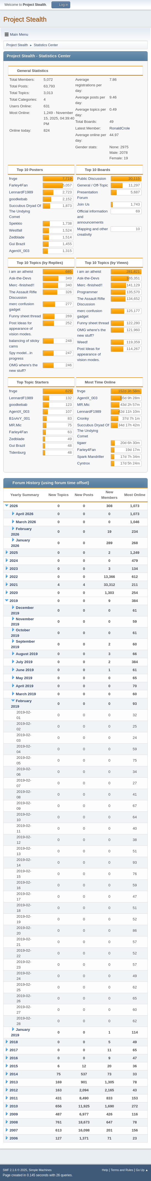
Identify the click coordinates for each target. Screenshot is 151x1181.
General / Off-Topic (92, 185)
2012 (14, 1090)
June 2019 (24, 670)
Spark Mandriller (90, 457)
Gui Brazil (17, 244)
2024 (14, 561)
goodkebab (18, 199)
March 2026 (26, 522)
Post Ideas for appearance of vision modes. (21, 328)
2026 (14, 506)
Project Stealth (24, 19)
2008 (14, 1122)
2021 (14, 585)
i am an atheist (21, 271)
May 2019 (24, 678)
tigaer (81, 443)
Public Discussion (91, 178)
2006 (14, 1138)
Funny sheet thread (25, 316)
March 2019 (26, 694)
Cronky (83, 418)
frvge (13, 178)
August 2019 (27, 654)
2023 (14, 569)
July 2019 (24, 662)
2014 (14, 1074)
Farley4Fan (18, 185)
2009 (14, 1114)
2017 (14, 1050)
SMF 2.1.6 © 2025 (15, 1170)
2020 (14, 593)
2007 (14, 1130)
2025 (14, 553)
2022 (14, 577)
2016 (14, 1058)
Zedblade (17, 237)
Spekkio (15, 223)
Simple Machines (40, 1170)
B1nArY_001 (19, 418)
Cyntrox (83, 463)
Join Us (83, 204)
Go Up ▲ (142, 1170)
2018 (14, 1042)
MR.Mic (15, 425)
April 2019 (24, 686)
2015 (14, 1066)
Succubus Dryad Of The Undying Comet (25, 211)
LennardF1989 (21, 192)
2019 (14, 601)
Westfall (15, 230)
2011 (14, 1098)
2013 (14, 1082)
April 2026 (24, 514)
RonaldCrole (120, 128)
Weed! (82, 342)
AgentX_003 (19, 251)
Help (105, 1170)
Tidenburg (17, 452)
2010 (14, 1106)
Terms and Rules (122, 1170)
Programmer (87, 292)
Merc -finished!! (21, 285)
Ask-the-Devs (20, 278)
